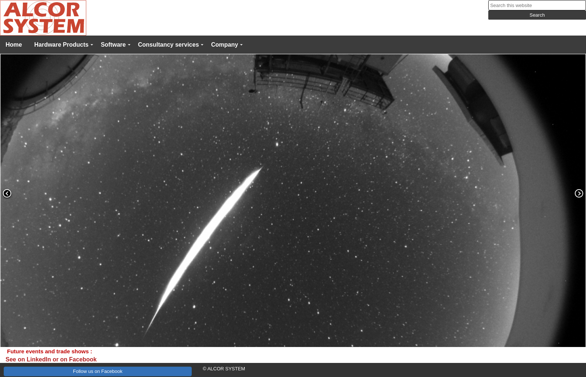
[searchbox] (537, 5)
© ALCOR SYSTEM (224, 368)
